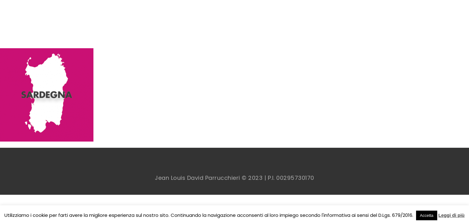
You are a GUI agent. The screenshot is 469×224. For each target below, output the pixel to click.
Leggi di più (451, 215)
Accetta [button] (426, 215)
